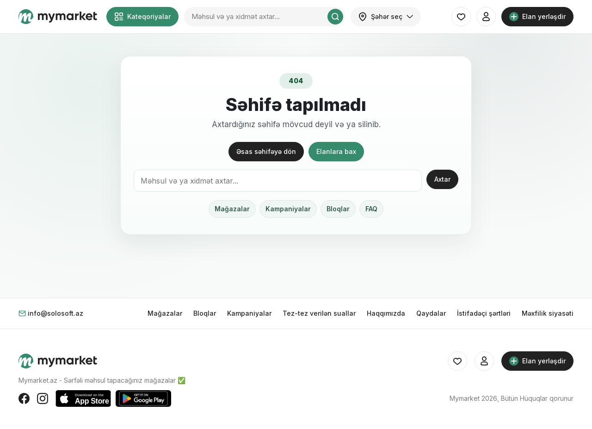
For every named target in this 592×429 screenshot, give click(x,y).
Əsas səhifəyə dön (266, 151)
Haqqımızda (386, 313)
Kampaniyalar (288, 209)
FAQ (371, 209)
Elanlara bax (336, 151)
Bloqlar (338, 209)
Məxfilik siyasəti (548, 313)
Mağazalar (232, 209)
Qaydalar (431, 313)
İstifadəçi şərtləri (484, 313)
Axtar (442, 179)
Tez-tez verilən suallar (319, 313)
